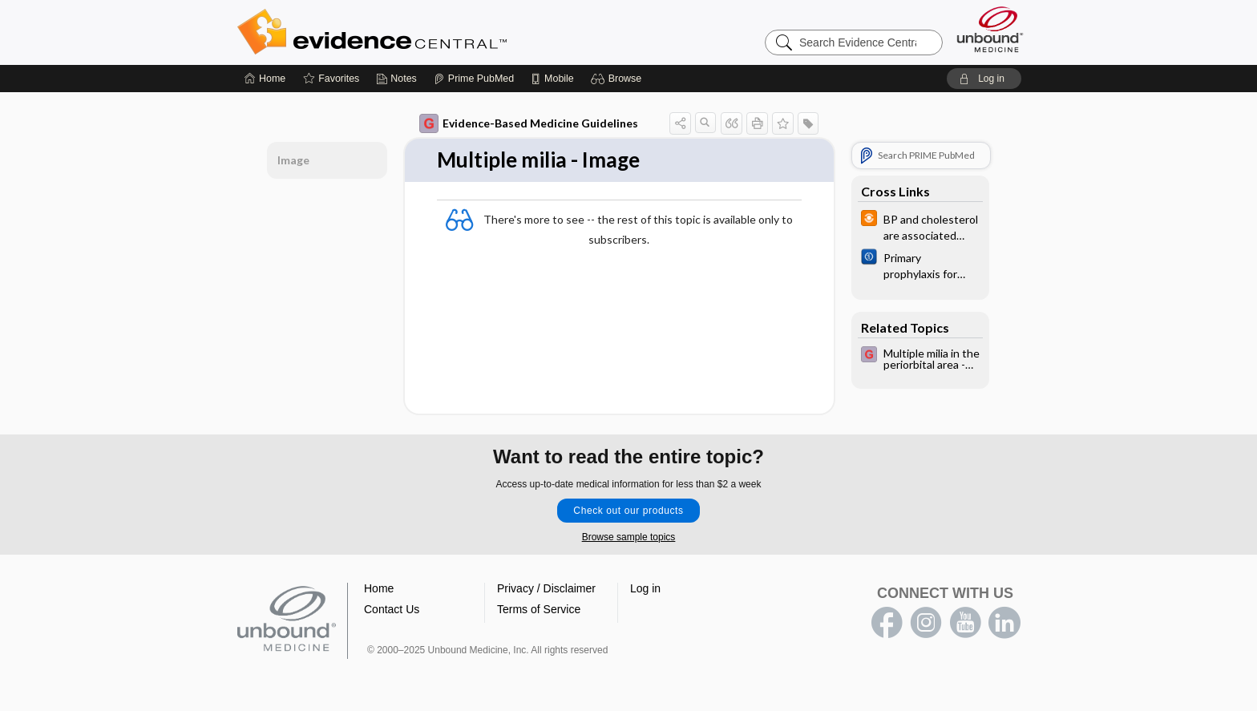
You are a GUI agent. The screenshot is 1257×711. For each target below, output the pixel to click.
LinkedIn (1004, 623)
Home (379, 588)
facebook (887, 623)
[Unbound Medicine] (990, 29)
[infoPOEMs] (920, 226)
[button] (618, 78)
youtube (965, 623)
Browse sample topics (629, 537)
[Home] (265, 78)
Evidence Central (436, 32)
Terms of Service (538, 609)
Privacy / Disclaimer (546, 588)
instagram (926, 623)
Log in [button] (645, 588)
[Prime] (474, 78)
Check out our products (628, 510)
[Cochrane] (920, 264)
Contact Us (391, 609)
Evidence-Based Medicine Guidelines (528, 123)
